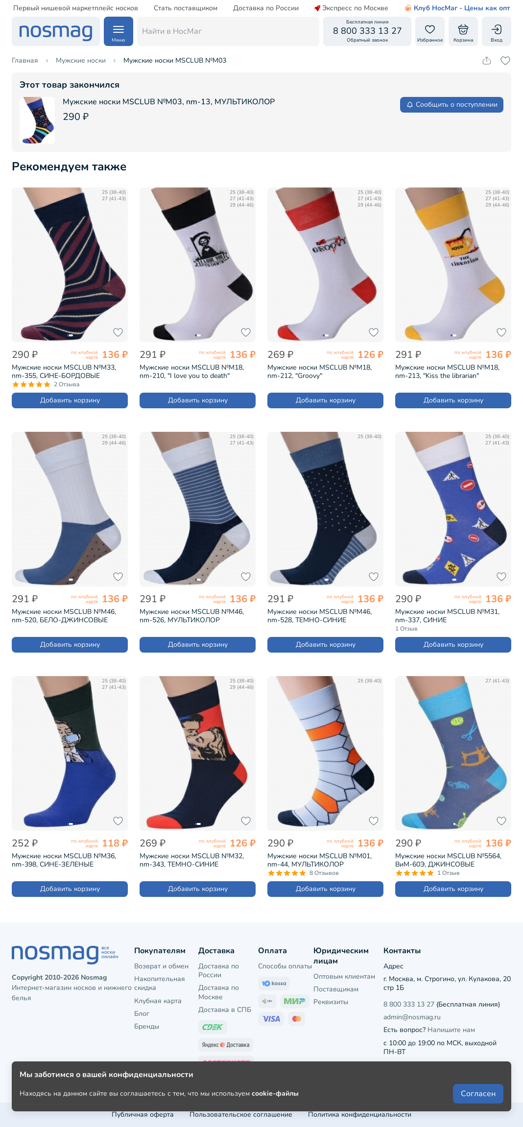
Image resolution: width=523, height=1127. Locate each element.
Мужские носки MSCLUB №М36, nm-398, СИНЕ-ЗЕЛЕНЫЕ (64, 860)
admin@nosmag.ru (412, 1017)
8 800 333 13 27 (408, 1004)
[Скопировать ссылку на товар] (487, 61)
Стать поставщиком (185, 8)
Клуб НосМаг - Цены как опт (457, 8)
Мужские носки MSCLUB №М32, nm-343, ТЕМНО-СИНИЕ (192, 860)
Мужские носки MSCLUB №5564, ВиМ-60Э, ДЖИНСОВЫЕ (448, 860)
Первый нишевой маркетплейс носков (75, 8)
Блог (141, 1013)
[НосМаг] (56, 31)
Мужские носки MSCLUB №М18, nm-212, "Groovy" (319, 371)
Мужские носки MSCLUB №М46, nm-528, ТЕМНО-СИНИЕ (319, 616)
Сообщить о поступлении (452, 104)
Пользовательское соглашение (241, 1114)
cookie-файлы (275, 1093)
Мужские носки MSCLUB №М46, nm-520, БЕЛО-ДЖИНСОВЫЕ (64, 616)
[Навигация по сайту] (118, 31)
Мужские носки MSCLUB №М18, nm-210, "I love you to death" (192, 371)
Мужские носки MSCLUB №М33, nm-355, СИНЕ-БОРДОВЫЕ (64, 371)
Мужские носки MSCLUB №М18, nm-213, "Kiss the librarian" (447, 371)
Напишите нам (451, 1029)
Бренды (146, 1026)
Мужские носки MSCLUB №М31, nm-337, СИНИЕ (447, 616)
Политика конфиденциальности (359, 1114)
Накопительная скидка (159, 983)
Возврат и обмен (161, 966)
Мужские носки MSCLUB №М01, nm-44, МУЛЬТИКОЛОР (319, 860)
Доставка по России (265, 8)
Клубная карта (158, 1001)
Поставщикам (335, 989)
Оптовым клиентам (344, 976)
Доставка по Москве (218, 992)
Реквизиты (330, 1002)
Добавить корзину (70, 400)
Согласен (478, 1093)
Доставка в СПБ (224, 1009)
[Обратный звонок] (367, 31)
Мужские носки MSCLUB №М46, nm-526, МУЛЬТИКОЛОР (192, 616)
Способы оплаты (285, 966)
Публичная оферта (143, 1114)
